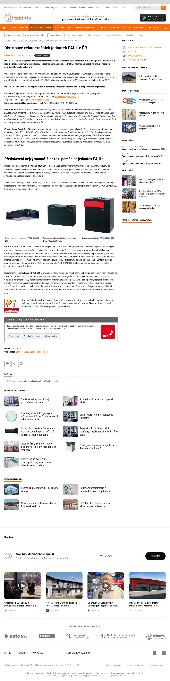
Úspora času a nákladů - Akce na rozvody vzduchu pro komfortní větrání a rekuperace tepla (38, 431)
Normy (82, 8)
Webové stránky (51, 336)
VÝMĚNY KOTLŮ (135, 51)
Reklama (22, 652)
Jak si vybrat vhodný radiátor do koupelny (96, 416)
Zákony (73, 8)
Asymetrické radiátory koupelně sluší (96, 401)
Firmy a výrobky (10, 8)
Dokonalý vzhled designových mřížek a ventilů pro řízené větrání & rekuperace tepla (39, 416)
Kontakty (38, 652)
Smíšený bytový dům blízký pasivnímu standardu (35, 401)
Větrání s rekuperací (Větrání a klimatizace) (23, 381)
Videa (90, 8)
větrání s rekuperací (13, 35)
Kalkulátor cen (111, 8)
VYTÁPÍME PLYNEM (137, 60)
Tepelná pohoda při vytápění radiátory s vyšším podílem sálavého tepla (99, 431)
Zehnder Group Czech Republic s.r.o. (18, 55)
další (141, 35)
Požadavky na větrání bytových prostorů (151, 114)
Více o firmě (14, 336)
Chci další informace (32, 336)
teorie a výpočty (56, 35)
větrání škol (130, 35)
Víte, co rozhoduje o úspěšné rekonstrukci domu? (151, 180)
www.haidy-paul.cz (40, 100)
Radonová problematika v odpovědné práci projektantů (95, 489)
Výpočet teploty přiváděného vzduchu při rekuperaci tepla (151, 101)
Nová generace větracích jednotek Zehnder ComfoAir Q (98, 447)
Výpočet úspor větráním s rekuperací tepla (149, 127)
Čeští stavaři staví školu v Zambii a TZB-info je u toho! (151, 77)
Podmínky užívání (135, 665)
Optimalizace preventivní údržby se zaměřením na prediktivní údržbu (144, 156)
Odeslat (155, 556)
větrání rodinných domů (113, 35)
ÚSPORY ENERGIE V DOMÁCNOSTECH (145, 47)
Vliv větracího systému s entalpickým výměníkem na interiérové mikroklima (36, 462)
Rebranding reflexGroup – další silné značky (40, 489)
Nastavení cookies (157, 665)
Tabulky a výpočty (51, 8)
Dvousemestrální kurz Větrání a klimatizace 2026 (143, 149)
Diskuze (38, 8)
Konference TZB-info (78, 652)
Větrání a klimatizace (19, 41)
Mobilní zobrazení (114, 665)
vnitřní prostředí (93, 35)
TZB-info (7, 41)
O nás (7, 652)
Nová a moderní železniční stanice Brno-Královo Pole (39, 505)
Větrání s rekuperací (35, 41)
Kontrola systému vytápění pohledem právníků (150, 207)
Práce (64, 8)
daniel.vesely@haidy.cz (65, 96)
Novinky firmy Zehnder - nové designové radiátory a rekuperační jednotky (39, 446)
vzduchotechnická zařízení (35, 35)
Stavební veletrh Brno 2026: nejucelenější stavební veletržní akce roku (152, 194)
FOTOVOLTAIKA (135, 56)
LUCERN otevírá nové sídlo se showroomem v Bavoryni (95, 505)
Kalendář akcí (25, 8)
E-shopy (99, 8)
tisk (7, 364)
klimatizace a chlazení (75, 35)
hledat (21, 364)
